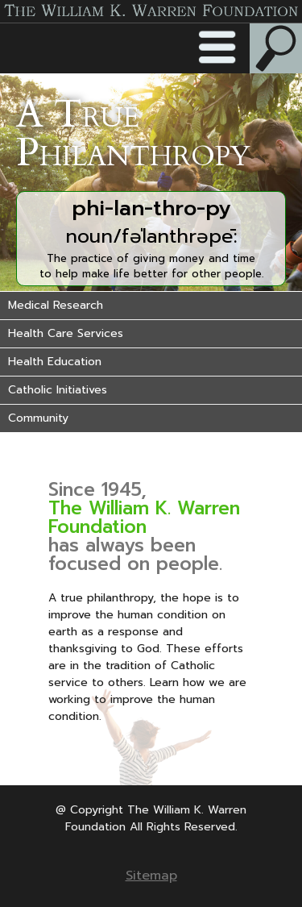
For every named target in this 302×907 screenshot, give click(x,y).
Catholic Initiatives (57, 389)
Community (38, 418)
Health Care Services (65, 333)
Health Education (54, 361)
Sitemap (151, 875)
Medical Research (55, 305)
